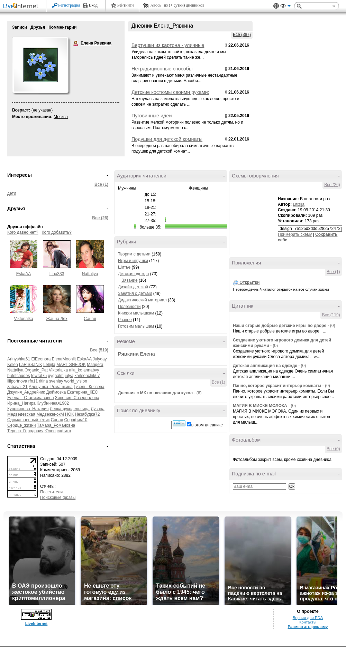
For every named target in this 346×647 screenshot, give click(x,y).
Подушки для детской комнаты (166, 139)
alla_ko (75, 370)
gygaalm (55, 375)
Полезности (129, 306)
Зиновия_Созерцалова (77, 397)
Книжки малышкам (136, 313)
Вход (93, 5)
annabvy (91, 370)
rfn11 (33, 381)
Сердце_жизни (21, 425)
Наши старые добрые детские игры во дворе (279, 325)
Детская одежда (133, 273)
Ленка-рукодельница (70, 408)
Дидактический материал (142, 300)
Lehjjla (49, 364)
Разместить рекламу (308, 627)
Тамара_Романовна (56, 425)
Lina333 (56, 273)
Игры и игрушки (133, 260)
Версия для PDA (308, 618)
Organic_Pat (36, 370)
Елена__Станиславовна (30, 397)
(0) (332, 325)
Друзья (37, 27)
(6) (199, 392)
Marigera (95, 364)
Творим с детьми (134, 254)
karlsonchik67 (87, 375)
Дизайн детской (133, 286)
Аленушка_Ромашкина (51, 386)
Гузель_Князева (89, 386)
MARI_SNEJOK (71, 364)
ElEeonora (41, 359)
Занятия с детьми (135, 293)
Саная (90, 318)
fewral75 (39, 375)
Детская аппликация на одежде (265, 365)
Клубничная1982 (53, 403)
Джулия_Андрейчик (26, 392)
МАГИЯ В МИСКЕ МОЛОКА (260, 405)
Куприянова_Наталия (28, 408)
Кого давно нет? (22, 232)
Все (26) (100, 217)
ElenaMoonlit (64, 359)
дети (11, 193)
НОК (69, 414)
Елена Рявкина (76, 43)
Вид (285, 7)
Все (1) (101, 184)
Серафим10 (75, 419)
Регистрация (69, 5)
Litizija (298, 204)
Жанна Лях (56, 318)
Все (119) (331, 314)
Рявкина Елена (136, 354)
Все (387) (242, 34)
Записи (19, 27)
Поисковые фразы (57, 497)
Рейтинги (125, 5)
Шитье (124, 267)
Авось (155, 5)
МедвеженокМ (50, 414)
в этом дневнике (207, 425)
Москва (61, 116)
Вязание (129, 280)
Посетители (51, 492)
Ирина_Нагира (21, 403)
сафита (64, 430)
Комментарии (62, 27)
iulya (69, 375)
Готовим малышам (136, 326)
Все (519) (99, 350)
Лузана (97, 408)
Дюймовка (56, 392)
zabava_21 (17, 386)
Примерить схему (295, 234)
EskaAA (23, 273)
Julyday (100, 359)
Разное (125, 319)
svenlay (56, 381)
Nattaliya (90, 273)
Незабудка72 (87, 414)
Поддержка (276, 6)
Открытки (249, 282)
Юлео (50, 430)
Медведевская (21, 414)
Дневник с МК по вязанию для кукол (155, 392)
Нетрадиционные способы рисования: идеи (161, 71)
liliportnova (17, 381)
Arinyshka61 (18, 359)
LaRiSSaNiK (30, 364)
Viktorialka (23, 318)
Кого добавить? (57, 232)
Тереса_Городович (25, 430)
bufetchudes (18, 375)
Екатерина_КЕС (82, 392)
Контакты (307, 622)
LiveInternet (22, 6)
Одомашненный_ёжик (28, 419)
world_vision (75, 381)
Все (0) (333, 448)
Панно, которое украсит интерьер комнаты (277, 385)
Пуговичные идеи (151, 115)
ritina (43, 381)
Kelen (12, 364)
